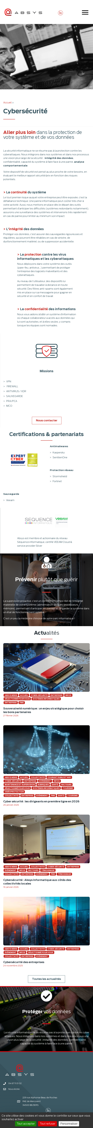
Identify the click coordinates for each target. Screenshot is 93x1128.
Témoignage (47, 870)
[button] (60, 12)
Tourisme (68, 788)
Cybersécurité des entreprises (23, 962)
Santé (55, 785)
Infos (68, 695)
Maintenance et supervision (20, 785)
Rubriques (43, 785)
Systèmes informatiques (46, 699)
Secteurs (66, 785)
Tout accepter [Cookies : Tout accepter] (26, 1123)
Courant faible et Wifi (59, 777)
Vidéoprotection (14, 792)
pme (22, 703)
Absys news (11, 695)
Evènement (45, 781)
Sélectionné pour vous (17, 699)
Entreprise (56, 695)
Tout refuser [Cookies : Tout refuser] (47, 1123)
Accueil (7, 102)
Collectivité (38, 777)
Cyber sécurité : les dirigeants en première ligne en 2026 (41, 801)
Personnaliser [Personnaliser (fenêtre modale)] (68, 1123)
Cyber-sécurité (39, 695)
